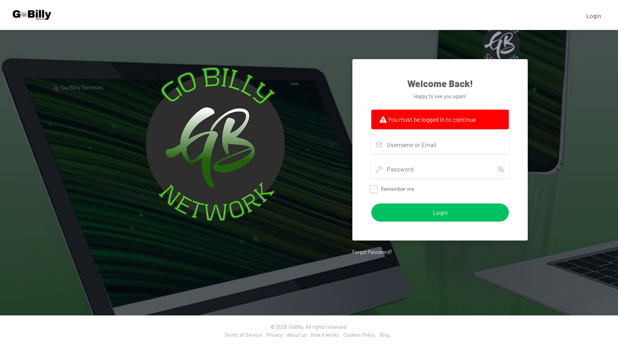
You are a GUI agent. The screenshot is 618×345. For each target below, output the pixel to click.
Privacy (274, 335)
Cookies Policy (359, 335)
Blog (384, 335)
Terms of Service (243, 335)
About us (297, 335)
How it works (325, 335)
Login (593, 15)
